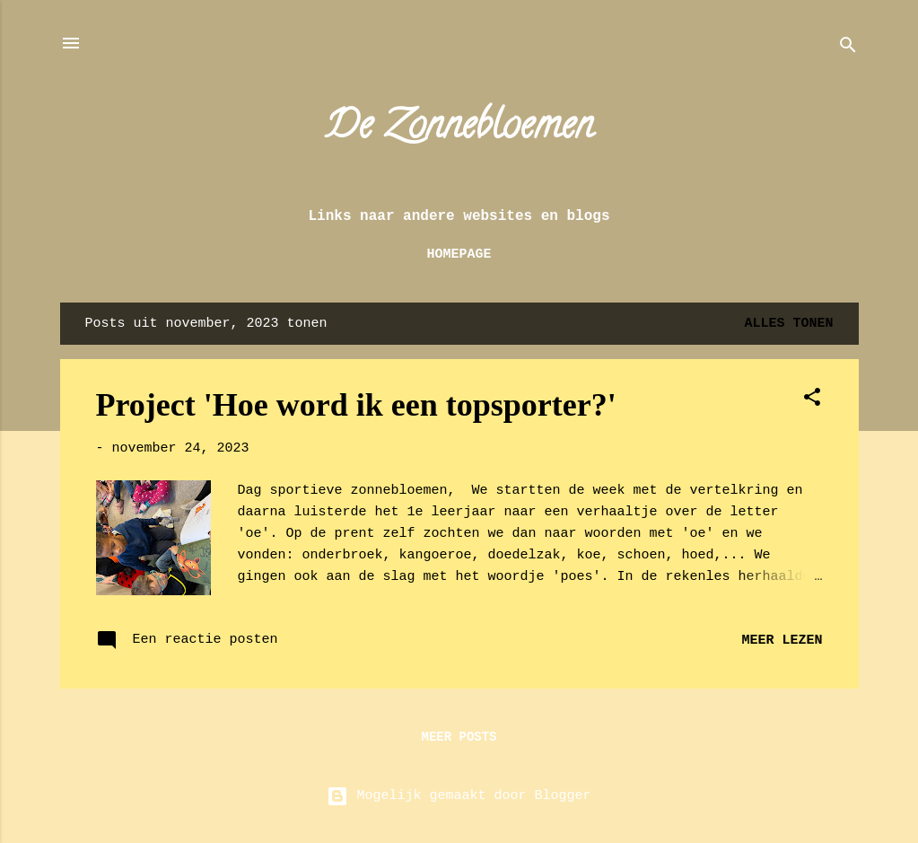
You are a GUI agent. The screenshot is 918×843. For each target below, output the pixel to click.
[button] (812, 401)
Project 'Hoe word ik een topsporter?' (356, 405)
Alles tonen (788, 323)
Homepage (458, 254)
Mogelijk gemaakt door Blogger (458, 795)
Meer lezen (781, 640)
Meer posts (458, 737)
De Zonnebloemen (459, 129)
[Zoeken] (848, 49)
